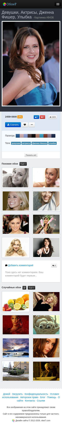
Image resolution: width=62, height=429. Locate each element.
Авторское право (29, 397)
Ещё (23, 164)
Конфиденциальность (36, 394)
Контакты (30, 400)
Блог (42, 397)
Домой (6, 394)
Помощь (51, 397)
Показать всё (31, 155)
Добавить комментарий (19, 265)
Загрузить (17, 394)
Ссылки (41, 400)
